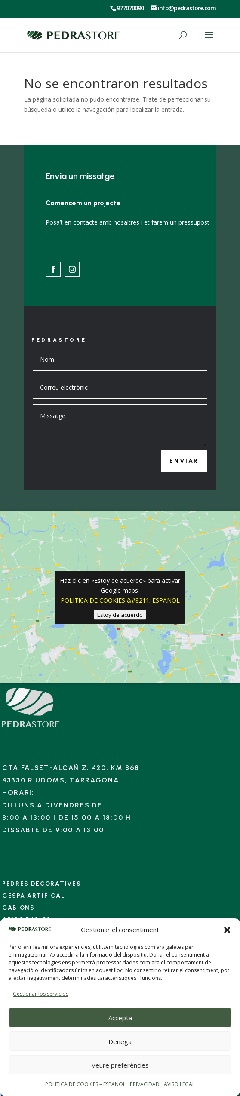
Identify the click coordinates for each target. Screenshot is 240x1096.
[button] (227, 930)
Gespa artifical (33, 895)
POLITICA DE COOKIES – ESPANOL (85, 1084)
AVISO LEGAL (179, 1084)
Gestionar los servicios (40, 993)
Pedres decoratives (41, 883)
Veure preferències (120, 1065)
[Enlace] (31, 727)
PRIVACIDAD (145, 1084)
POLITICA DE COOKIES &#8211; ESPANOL (120, 600)
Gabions (18, 907)
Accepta (120, 1017)
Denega (120, 1041)
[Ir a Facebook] (53, 269)
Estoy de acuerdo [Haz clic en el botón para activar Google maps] (120, 614)
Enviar (184, 461)
